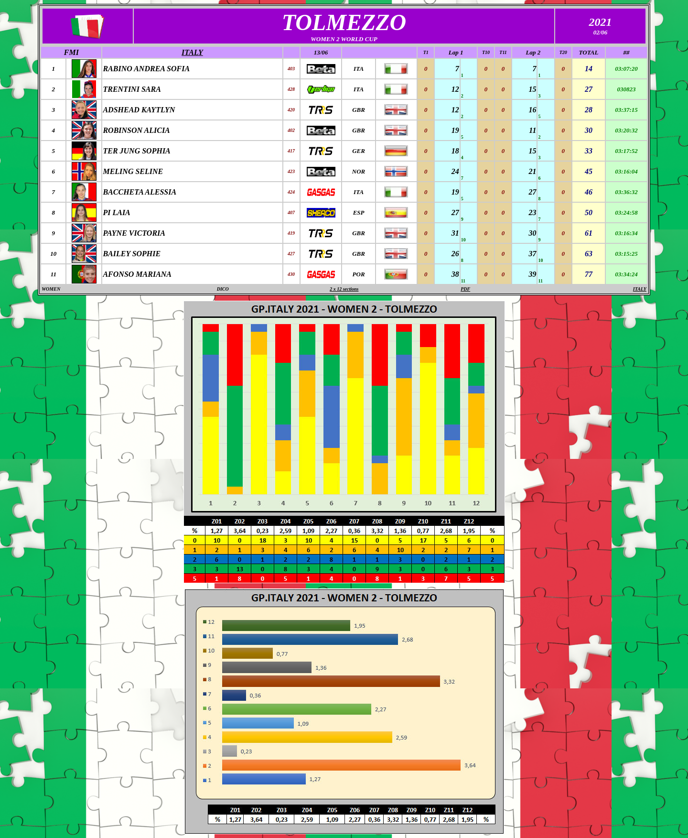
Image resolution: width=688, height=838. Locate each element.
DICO (223, 289)
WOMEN (51, 289)
